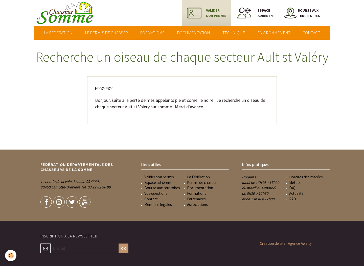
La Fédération (58, 33)
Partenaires (196, 199)
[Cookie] (10, 255)
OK (123, 248)
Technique (233, 33)
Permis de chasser (202, 182)
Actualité (296, 193)
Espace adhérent (158, 182)
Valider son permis (159, 177)
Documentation (193, 33)
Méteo (294, 182)
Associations (197, 204)
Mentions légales (158, 204)
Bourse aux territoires (162, 187)
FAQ (292, 187)
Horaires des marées (306, 177)
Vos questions (155, 193)
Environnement (273, 33)
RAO (292, 199)
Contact (311, 33)
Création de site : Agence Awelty (286, 243)
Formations (152, 33)
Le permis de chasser (106, 33)
